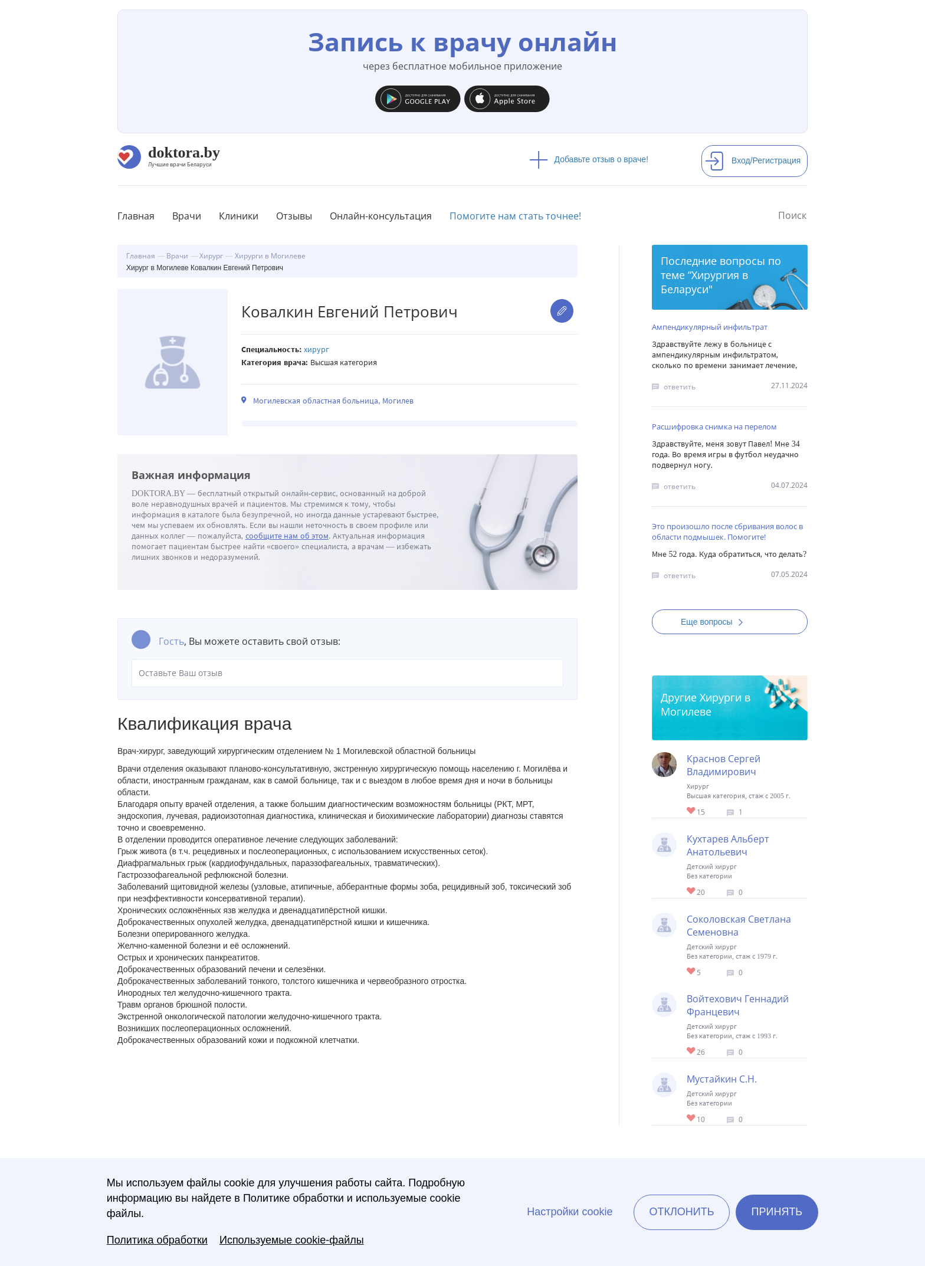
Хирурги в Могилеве (705, 704)
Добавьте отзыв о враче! (589, 159)
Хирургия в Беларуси (704, 282)
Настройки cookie (569, 1212)
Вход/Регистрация (753, 160)
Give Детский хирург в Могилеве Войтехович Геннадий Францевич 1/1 (692, 1051)
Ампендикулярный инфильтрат (709, 327)
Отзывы (294, 215)
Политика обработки (157, 1240)
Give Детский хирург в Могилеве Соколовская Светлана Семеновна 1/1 (692, 971)
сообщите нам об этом (287, 536)
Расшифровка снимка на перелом (714, 426)
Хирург (316, 349)
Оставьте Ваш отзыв (347, 673)
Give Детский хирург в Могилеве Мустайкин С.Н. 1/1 (692, 1118)
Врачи (186, 215)
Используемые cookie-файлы (291, 1240)
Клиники (238, 215)
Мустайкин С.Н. (722, 1079)
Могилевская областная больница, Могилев (333, 400)
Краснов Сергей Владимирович (723, 765)
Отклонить (681, 1212)
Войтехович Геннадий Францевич (738, 1005)
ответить (680, 387)
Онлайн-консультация (381, 215)
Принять (777, 1212)
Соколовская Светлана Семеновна (739, 926)
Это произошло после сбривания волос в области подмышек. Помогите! (727, 531)
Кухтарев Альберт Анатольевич (728, 845)
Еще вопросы (715, 622)
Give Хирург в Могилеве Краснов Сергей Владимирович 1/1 (692, 811)
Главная (136, 215)
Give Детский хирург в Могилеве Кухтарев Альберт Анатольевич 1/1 (692, 891)
